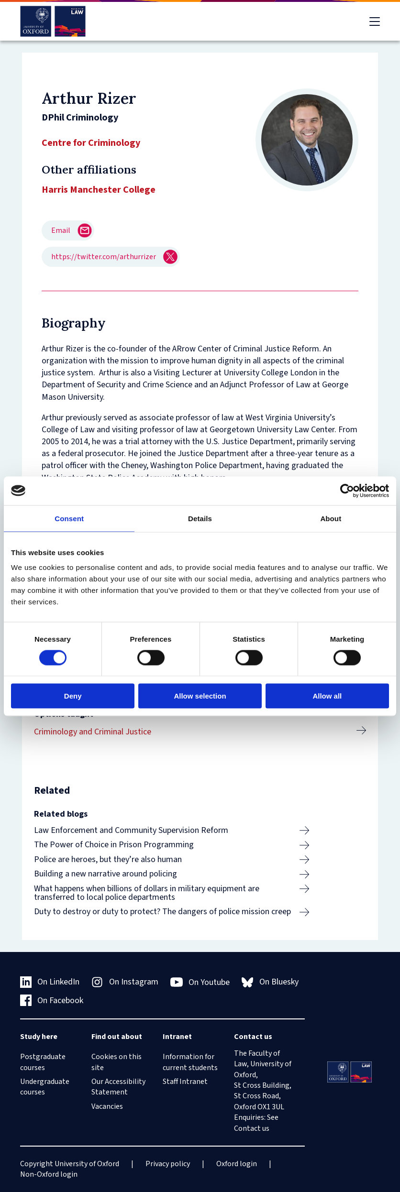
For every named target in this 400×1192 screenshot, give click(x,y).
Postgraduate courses (43, 1061)
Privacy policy (167, 1164)
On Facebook (52, 1000)
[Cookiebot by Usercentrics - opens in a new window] (347, 490)
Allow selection (200, 696)
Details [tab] (200, 518)
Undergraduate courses (44, 1086)
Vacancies (107, 1106)
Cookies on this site (116, 1061)
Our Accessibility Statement (118, 1086)
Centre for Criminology (91, 143)
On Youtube (200, 982)
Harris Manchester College (99, 190)
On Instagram (124, 982)
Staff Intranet (185, 1081)
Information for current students (190, 1061)
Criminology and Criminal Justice (92, 732)
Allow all (327, 696)
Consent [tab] (69, 518)
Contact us (251, 1128)
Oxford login (236, 1164)
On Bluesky (270, 982)
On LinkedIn (50, 982)
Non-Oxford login (49, 1174)
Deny (73, 696)
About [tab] (330, 518)
